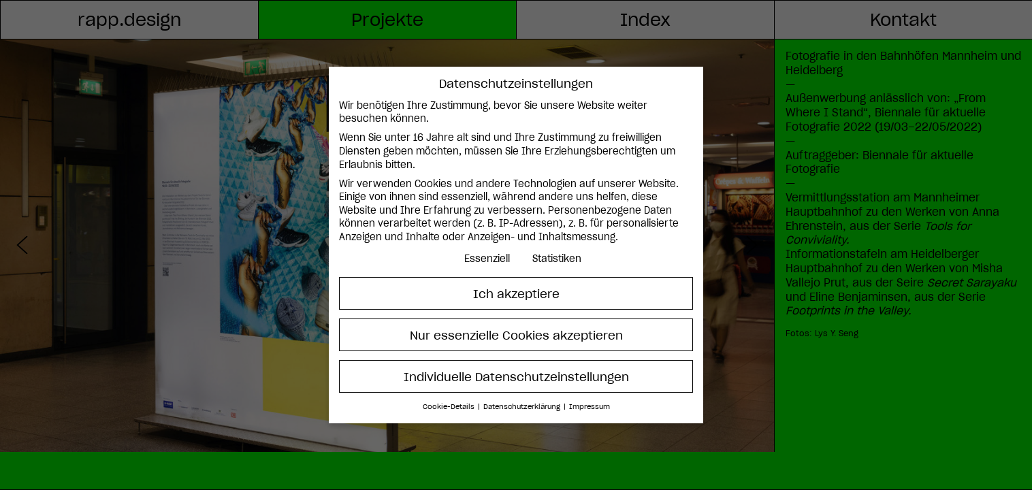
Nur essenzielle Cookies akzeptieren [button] (516, 335)
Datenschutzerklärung (522, 406)
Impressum (589, 406)
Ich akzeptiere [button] (516, 293)
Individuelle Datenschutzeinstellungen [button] (516, 377)
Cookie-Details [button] (450, 406)
